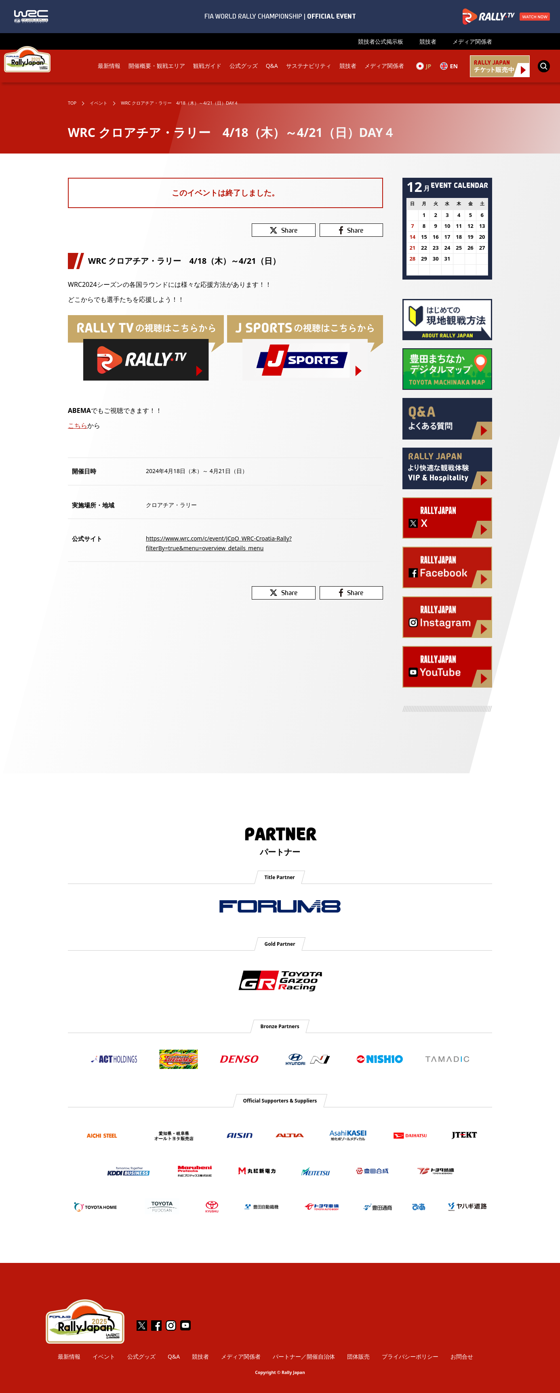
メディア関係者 (472, 41)
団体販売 (358, 1356)
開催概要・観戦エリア (156, 66)
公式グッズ (243, 66)
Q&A (271, 66)
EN (449, 66)
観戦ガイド (206, 66)
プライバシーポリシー (410, 1356)
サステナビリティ (308, 66)
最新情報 (108, 66)
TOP (72, 103)
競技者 (427, 41)
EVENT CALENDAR (459, 185)
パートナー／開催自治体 (304, 1356)
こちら (77, 425)
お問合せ (462, 1356)
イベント (98, 103)
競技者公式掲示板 (380, 41)
